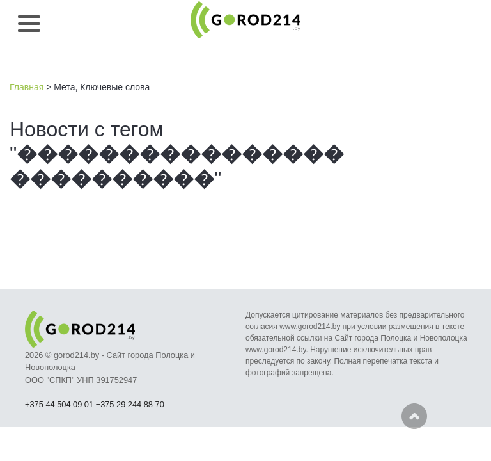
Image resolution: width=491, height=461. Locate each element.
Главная (26, 87)
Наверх (414, 416)
